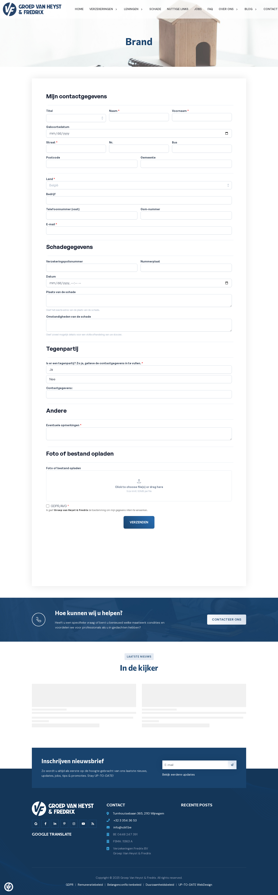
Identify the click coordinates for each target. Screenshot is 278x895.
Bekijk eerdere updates (178, 774)
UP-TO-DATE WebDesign (195, 885)
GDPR (69, 885)
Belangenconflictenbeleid (124, 885)
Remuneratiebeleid (90, 885)
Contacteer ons (226, 619)
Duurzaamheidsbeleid (160, 885)
